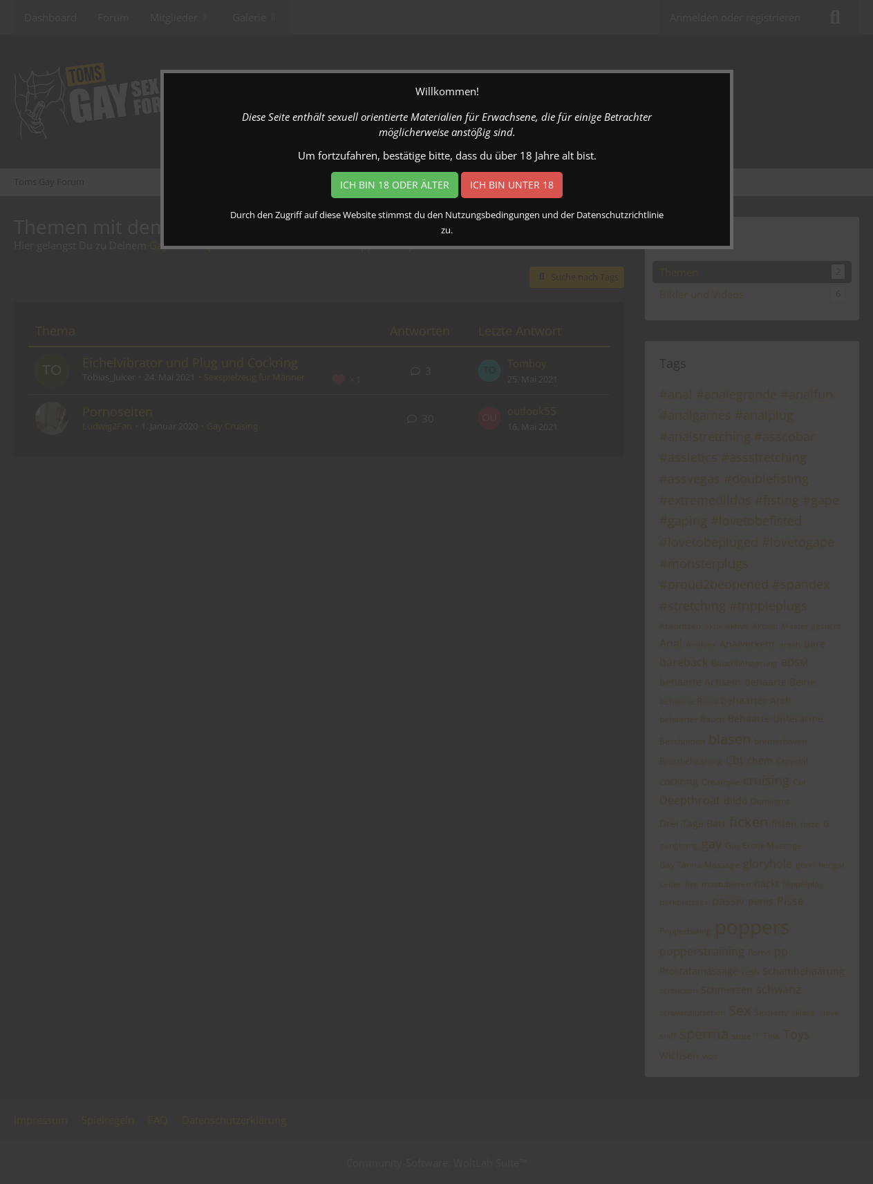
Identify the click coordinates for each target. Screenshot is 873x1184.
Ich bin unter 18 (512, 184)
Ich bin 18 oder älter (394, 184)
